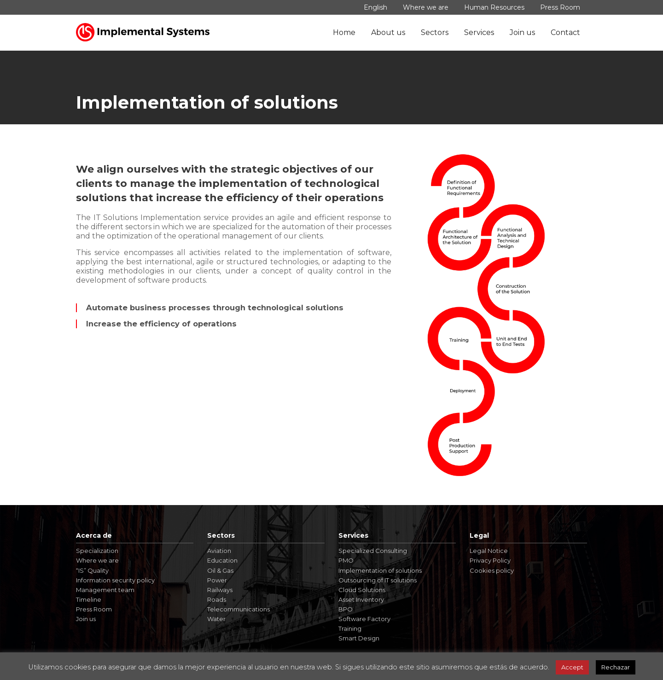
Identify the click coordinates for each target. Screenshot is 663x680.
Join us (522, 32)
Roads (216, 599)
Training (349, 628)
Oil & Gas (220, 570)
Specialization (97, 550)
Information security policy (115, 580)
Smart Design (358, 638)
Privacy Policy (490, 560)
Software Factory (364, 618)
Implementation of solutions (380, 570)
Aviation (219, 550)
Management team (105, 589)
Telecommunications (238, 609)
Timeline (88, 599)
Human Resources (494, 7)
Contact (565, 32)
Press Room (560, 7)
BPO (345, 609)
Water (216, 618)
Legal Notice (489, 550)
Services (479, 32)
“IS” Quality (92, 570)
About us (388, 32)
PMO (346, 560)
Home (344, 32)
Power (217, 580)
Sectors (434, 32)
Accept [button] (572, 667)
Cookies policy (492, 570)
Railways (220, 589)
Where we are (425, 7)
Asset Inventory (361, 599)
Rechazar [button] (615, 667)
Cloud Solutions (361, 589)
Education (222, 560)
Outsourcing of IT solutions (377, 580)
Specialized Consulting (372, 550)
